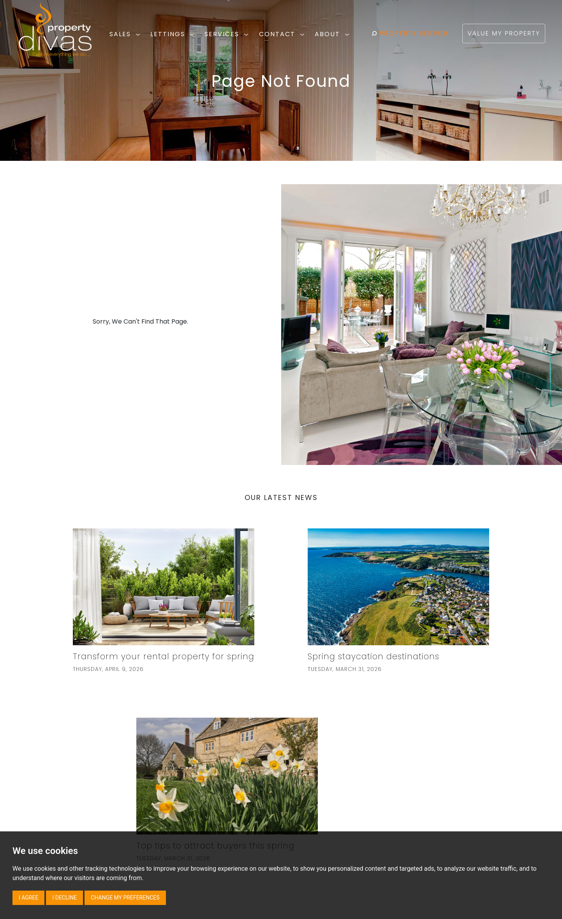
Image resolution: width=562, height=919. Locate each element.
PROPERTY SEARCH (410, 33)
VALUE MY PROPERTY (503, 33)
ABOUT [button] (333, 34)
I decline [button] (64, 897)
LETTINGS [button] (173, 34)
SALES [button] (126, 34)
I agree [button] (28, 897)
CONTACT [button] (283, 34)
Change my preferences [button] (125, 897)
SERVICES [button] (227, 34)
